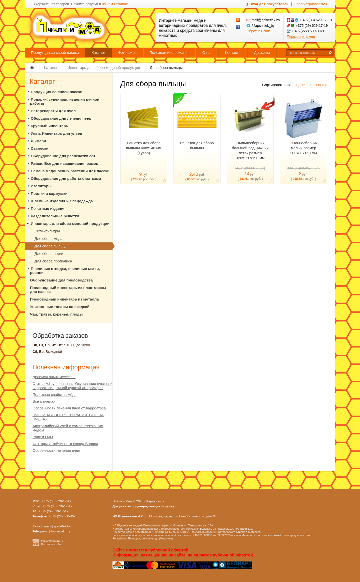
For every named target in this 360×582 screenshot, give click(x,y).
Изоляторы (41, 186)
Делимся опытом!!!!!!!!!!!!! (54, 377)
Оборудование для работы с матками (66, 178)
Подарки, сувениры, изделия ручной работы (64, 101)
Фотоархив (127, 52)
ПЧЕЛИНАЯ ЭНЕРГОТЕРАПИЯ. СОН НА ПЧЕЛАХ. (68, 417)
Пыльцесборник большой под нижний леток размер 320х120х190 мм (250, 150)
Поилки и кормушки (49, 193)
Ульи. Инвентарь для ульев (56, 133)
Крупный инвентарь (49, 126)
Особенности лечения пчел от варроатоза (69, 408)
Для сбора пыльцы (50, 246)
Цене (300, 85)
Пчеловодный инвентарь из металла (64, 299)
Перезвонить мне (301, 37)
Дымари (38, 141)
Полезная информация (170, 52)
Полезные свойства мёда (54, 394)
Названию (318, 85)
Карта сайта (155, 501)
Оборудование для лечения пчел (61, 118)
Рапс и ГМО (42, 437)
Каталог (98, 52)
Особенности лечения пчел (56, 450)
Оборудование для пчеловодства (61, 280)
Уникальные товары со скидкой (60, 307)
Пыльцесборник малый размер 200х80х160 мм (304, 148)
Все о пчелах (43, 401)
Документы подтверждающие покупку (143, 506)
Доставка (262, 52)
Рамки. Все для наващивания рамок (64, 163)
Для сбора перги (48, 253)
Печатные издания (48, 208)
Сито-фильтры (47, 231)
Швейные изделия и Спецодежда (62, 201)
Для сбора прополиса (53, 261)
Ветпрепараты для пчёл (53, 111)
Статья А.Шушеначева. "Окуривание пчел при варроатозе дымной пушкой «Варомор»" (72, 385)
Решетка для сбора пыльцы (197, 145)
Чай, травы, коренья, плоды (56, 314)
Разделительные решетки (55, 216)
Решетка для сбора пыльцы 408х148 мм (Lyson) (143, 148)
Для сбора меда (48, 238)
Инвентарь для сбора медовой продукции (70, 223)
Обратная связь (259, 31)
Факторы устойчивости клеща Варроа (65, 444)
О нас (207, 52)
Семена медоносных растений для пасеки (70, 171)
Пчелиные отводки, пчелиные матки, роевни (65, 270)
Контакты (233, 52)
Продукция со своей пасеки (55, 52)
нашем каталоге (115, 4)
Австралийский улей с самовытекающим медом (68, 428)
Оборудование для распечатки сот (63, 156)
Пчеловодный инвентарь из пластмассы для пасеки (68, 289)
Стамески (39, 148)
